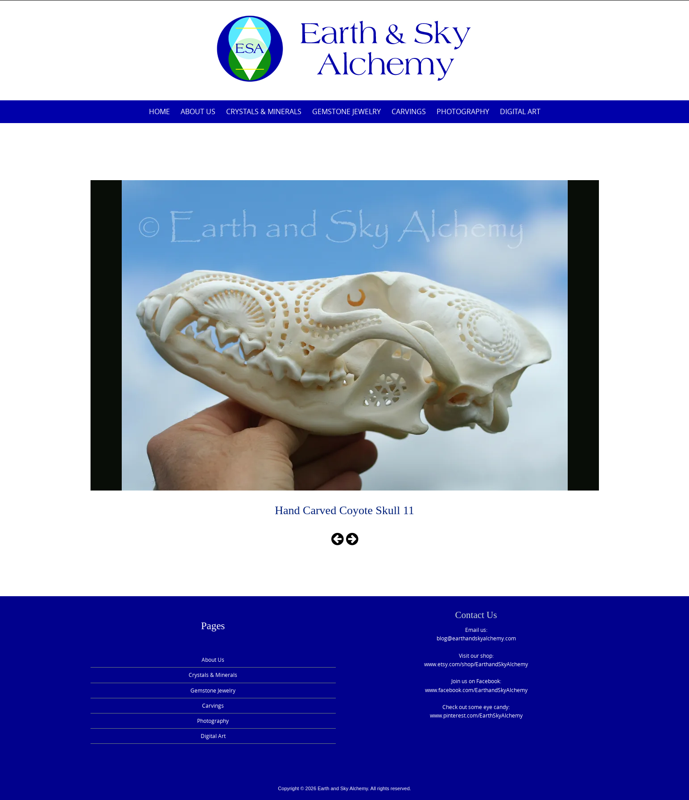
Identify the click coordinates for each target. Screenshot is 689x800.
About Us (198, 111)
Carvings (409, 111)
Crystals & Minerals (263, 111)
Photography (463, 111)
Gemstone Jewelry (346, 111)
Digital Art (520, 111)
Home (159, 111)
